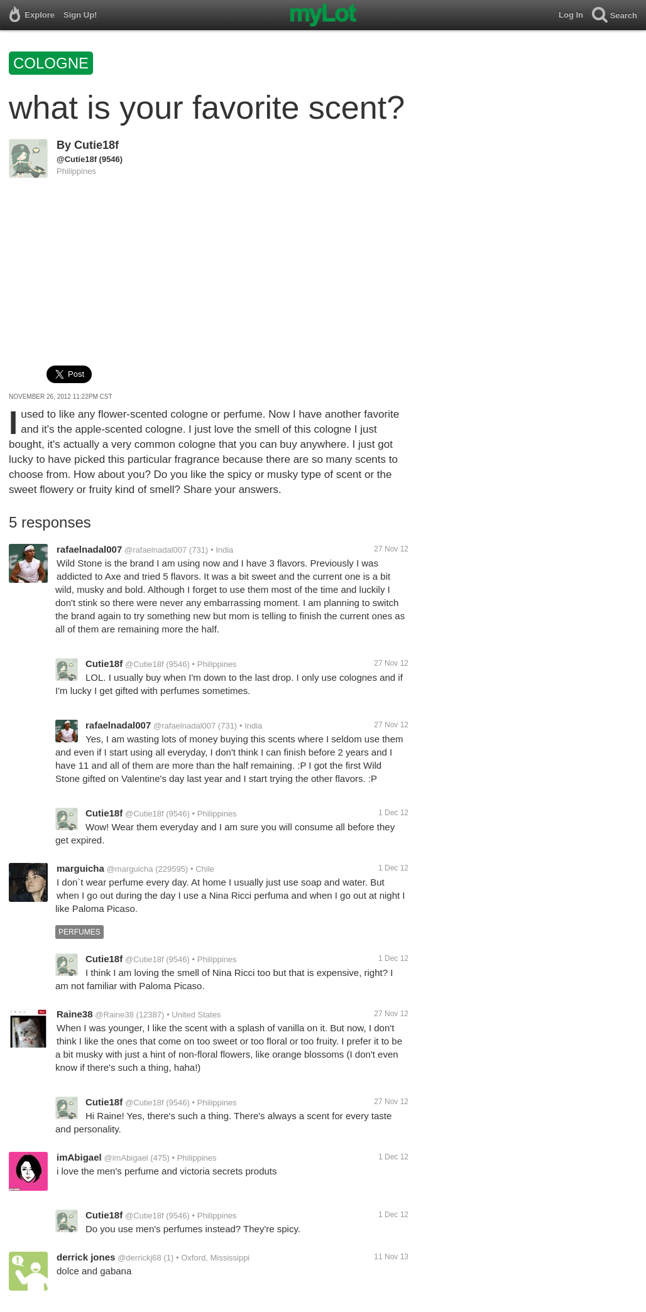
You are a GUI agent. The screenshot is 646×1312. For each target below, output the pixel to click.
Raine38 (75, 1014)
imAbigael (79, 1157)
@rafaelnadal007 (155, 550)
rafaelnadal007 (89, 549)
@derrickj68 (140, 1257)
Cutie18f (96, 145)
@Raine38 (114, 1014)
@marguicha (130, 869)
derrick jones (86, 1257)
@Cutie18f (77, 159)
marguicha (80, 868)
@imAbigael (126, 1158)
